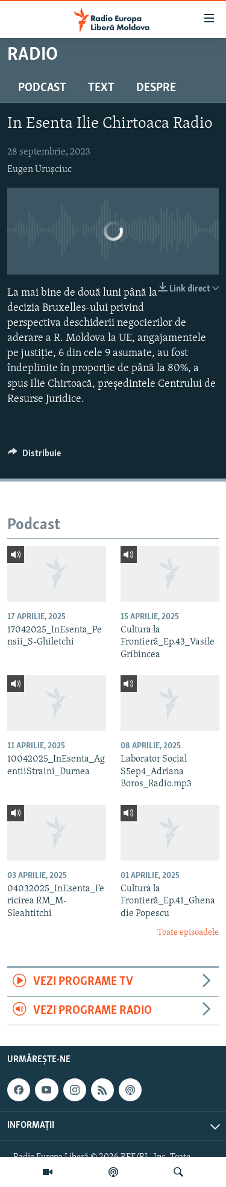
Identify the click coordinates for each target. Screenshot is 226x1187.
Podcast (42, 88)
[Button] (34, 456)
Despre (156, 88)
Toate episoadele (188, 932)
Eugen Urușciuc (39, 169)
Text (101, 88)
